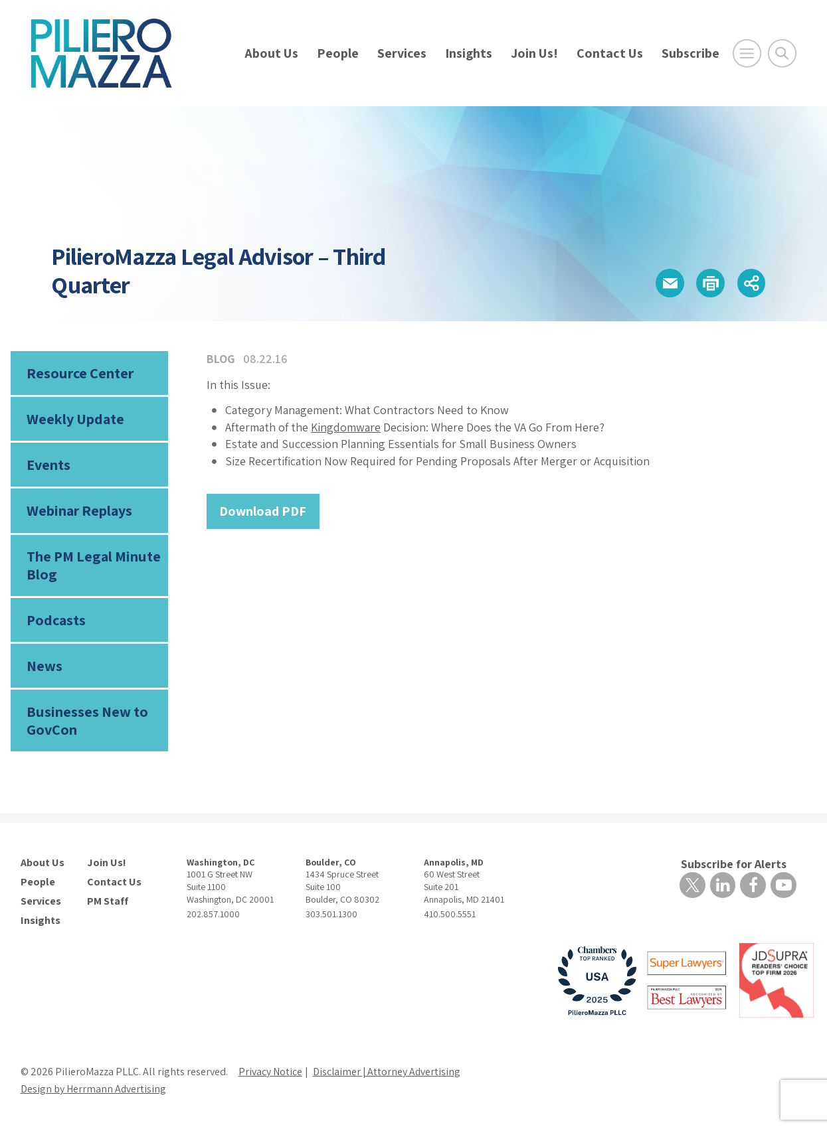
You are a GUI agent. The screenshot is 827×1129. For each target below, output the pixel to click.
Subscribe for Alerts (733, 865)
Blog (221, 358)
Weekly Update (75, 419)
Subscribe (690, 53)
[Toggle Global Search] (782, 53)
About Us (271, 53)
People (338, 53)
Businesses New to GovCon (87, 721)
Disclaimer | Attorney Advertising (387, 1073)
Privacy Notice (270, 1073)
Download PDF (262, 511)
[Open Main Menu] (747, 53)
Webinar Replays (79, 511)
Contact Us (610, 53)
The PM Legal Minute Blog (94, 566)
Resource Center (80, 373)
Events (48, 465)
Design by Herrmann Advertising (94, 1090)
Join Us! (534, 53)
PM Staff (107, 902)
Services (401, 53)
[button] (668, 283)
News (44, 667)
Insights (468, 53)
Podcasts (56, 621)
